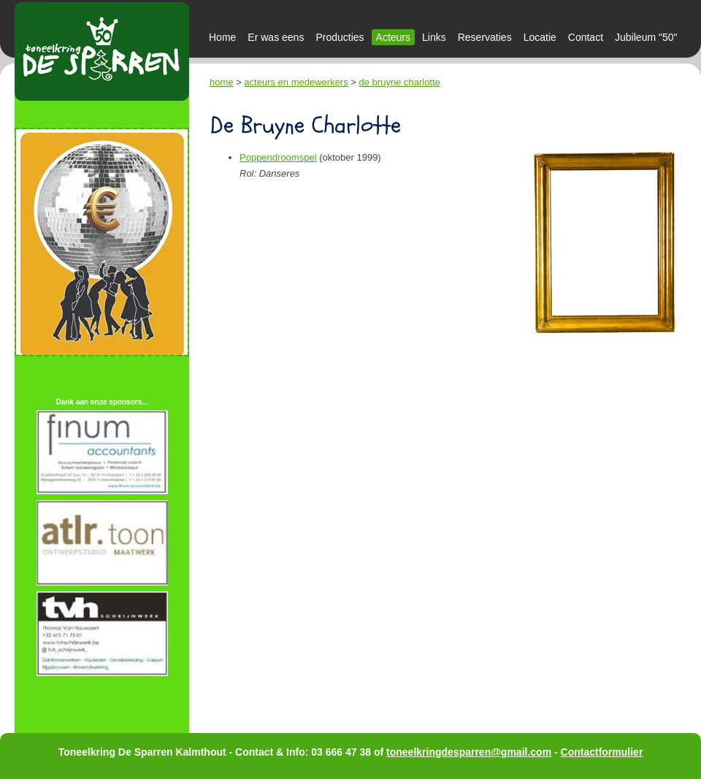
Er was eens (276, 37)
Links (434, 37)
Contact (585, 37)
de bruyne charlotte (399, 82)
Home (222, 37)
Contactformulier (602, 752)
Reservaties (485, 37)
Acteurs (393, 37)
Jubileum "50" (646, 37)
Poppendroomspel (278, 157)
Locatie (540, 37)
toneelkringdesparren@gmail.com (468, 752)
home (222, 82)
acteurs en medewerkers (296, 82)
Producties (339, 37)
